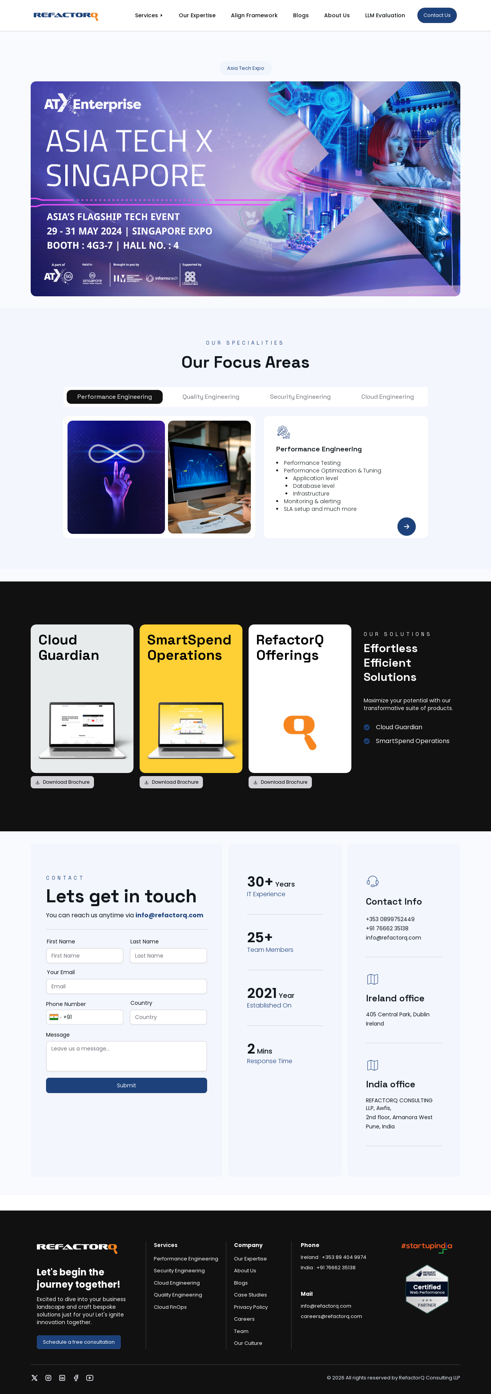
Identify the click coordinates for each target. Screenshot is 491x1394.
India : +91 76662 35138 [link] (328, 1267)
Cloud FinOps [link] (170, 1307)
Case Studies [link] (250, 1294)
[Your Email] (126, 986)
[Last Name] (168, 956)
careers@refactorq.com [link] (331, 1316)
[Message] (126, 1056)
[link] (74, 15)
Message (58, 1035)
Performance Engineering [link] (186, 1258)
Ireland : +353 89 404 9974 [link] (333, 1257)
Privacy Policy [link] (251, 1307)
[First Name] (84, 956)
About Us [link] (337, 15)
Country (141, 1003)
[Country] (168, 1017)
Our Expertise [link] (197, 15)
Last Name (144, 941)
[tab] (115, 397)
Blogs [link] (301, 15)
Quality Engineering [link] (178, 1294)
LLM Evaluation (385, 15)
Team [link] (241, 1331)
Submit (126, 1085)
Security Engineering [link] (179, 1270)
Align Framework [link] (254, 15)
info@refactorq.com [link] (169, 915)
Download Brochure (62, 782)
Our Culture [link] (248, 1343)
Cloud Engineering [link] (177, 1283)
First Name (61, 941)
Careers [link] (244, 1319)
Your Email (61, 972)
